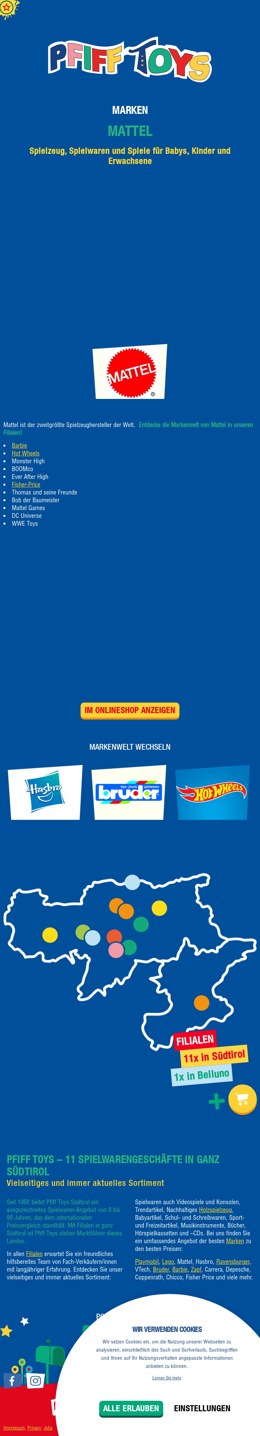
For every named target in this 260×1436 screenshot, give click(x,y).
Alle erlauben (131, 1408)
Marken (130, 110)
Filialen (34, 1254)
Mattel (130, 131)
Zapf (196, 1269)
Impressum (14, 1428)
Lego (168, 1262)
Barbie (19, 445)
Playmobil (147, 1262)
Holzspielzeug (215, 1210)
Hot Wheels (26, 453)
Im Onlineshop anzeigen (130, 710)
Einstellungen (202, 1408)
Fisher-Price (26, 484)
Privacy (34, 1428)
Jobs (48, 1428)
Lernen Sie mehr (166, 1377)
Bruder (161, 1269)
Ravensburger (233, 1262)
